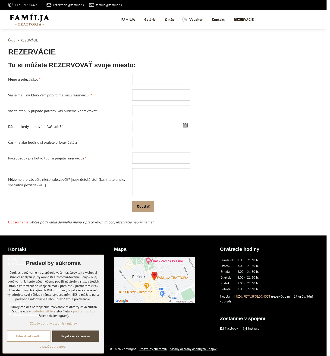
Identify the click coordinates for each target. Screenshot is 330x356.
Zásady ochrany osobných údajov (193, 349)
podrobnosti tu (42, 328)
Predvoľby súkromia (153, 349)
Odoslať (143, 206)
